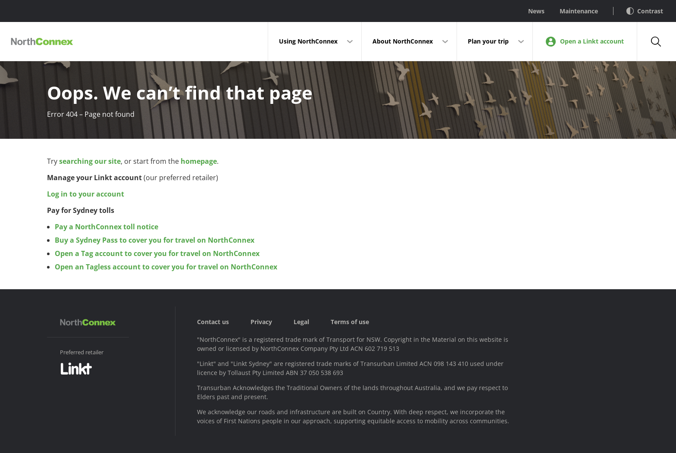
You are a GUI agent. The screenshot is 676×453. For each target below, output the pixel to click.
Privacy (261, 322)
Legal (301, 322)
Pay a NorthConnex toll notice (106, 226)
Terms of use (350, 322)
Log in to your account (85, 194)
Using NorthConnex (308, 41)
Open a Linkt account (585, 42)
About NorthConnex (402, 41)
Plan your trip (488, 41)
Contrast (644, 11)
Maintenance (579, 11)
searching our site (90, 161)
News (536, 11)
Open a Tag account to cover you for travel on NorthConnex (157, 253)
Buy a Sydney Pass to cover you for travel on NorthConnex (154, 240)
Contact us (213, 322)
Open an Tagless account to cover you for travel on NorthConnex (166, 267)
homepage (199, 161)
